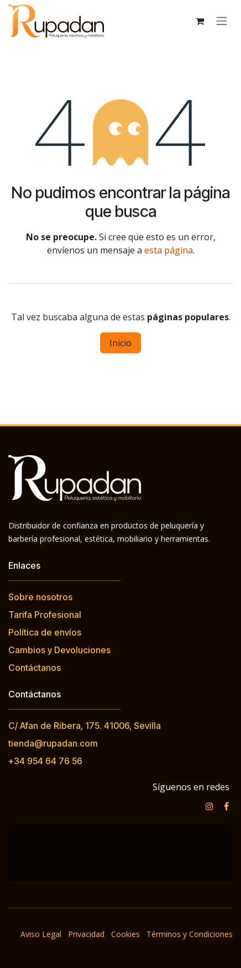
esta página (168, 250)
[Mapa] (120, 852)
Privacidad (86, 934)
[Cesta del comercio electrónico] (199, 21)
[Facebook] (226, 806)
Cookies (125, 934)
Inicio (120, 343)
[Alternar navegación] (222, 21)
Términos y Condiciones (189, 934)
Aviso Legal (40, 934)
